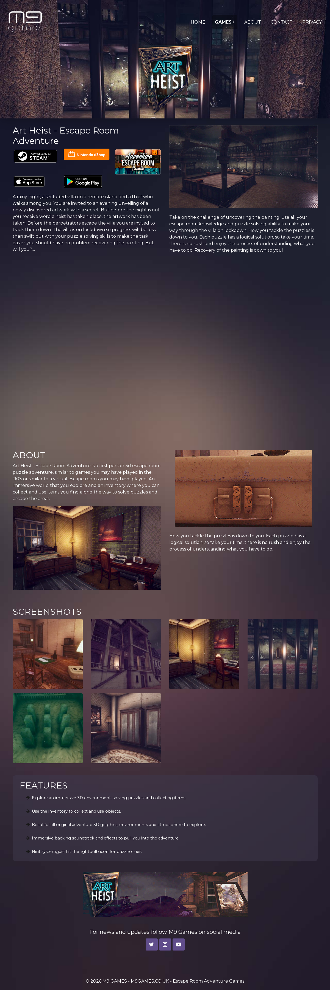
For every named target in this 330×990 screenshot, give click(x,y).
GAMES (223, 22)
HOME (198, 22)
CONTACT (282, 22)
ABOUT (252, 22)
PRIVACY (312, 22)
